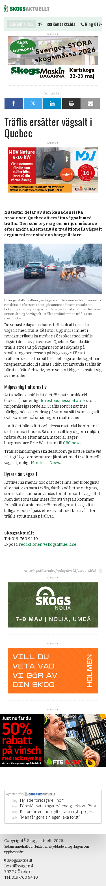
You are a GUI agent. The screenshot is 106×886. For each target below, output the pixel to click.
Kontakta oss (21, 24)
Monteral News (45, 462)
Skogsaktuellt (26, 8)
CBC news (72, 443)
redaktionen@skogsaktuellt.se (47, 544)
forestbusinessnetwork (63, 400)
